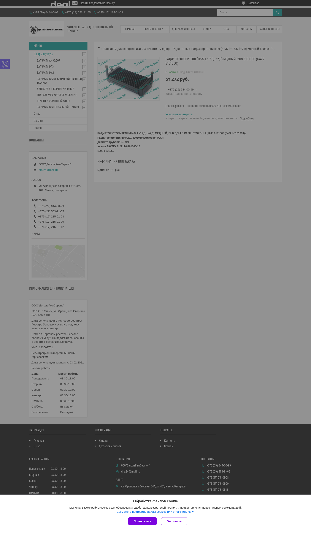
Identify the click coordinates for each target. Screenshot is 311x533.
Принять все (142, 521)
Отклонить (174, 521)
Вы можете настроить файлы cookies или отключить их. (154, 511)
